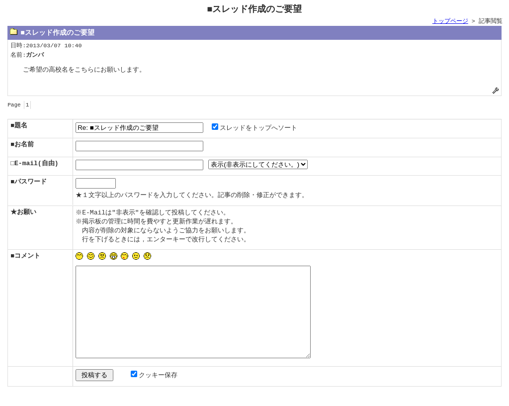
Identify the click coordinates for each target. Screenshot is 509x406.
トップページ (450, 21)
